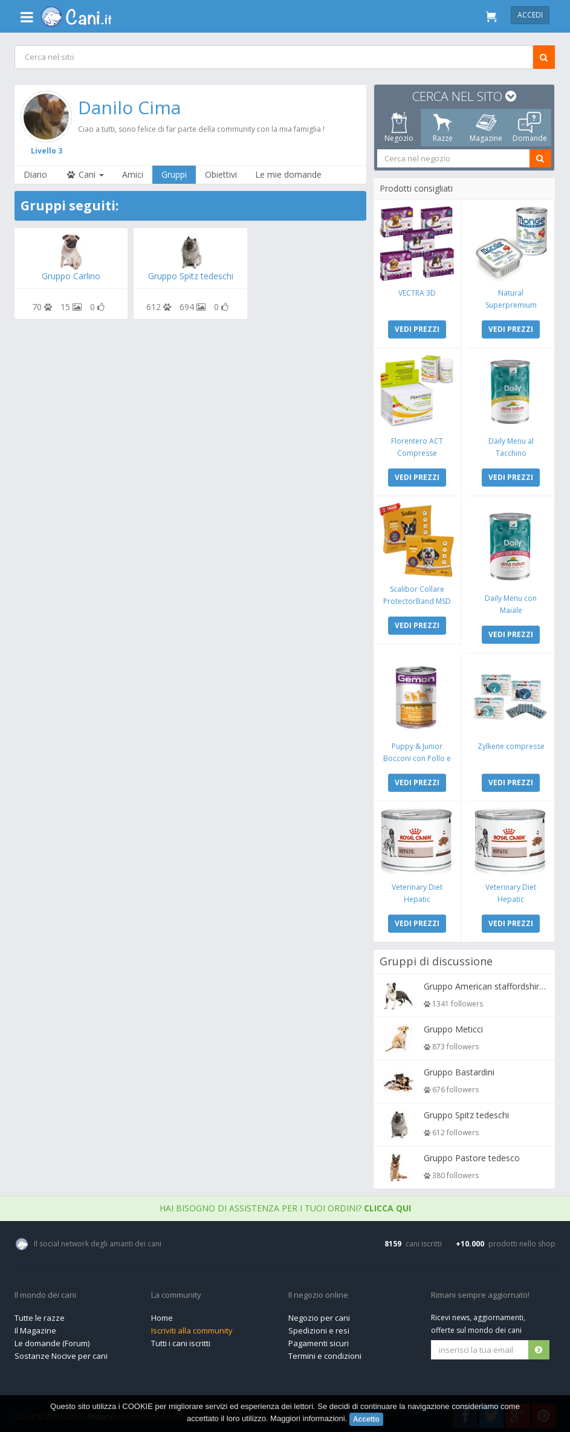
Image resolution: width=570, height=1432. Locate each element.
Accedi (530, 15)
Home (162, 1314)
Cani (85, 174)
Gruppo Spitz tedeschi (190, 276)
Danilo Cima (130, 107)
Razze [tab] (442, 127)
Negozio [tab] (399, 127)
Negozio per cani (319, 1314)
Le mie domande (289, 174)
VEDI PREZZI (417, 328)
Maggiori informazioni (307, 1418)
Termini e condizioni (324, 1352)
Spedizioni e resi (318, 1327)
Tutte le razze (40, 1314)
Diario (36, 174)
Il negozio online (318, 1292)
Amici (133, 174)
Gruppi (174, 174)
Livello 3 (47, 150)
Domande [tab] (530, 127)
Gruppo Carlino (71, 276)
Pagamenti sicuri (318, 1340)
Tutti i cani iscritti (180, 1340)
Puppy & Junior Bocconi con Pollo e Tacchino (418, 756)
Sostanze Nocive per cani (61, 1352)
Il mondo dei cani (45, 1292)
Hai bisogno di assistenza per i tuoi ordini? (285, 1205)
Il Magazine (35, 1327)
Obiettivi (222, 174)
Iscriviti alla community (192, 1327)
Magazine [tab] (486, 127)
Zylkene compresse (511, 744)
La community (176, 1292)
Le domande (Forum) (52, 1340)
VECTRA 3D (417, 292)
